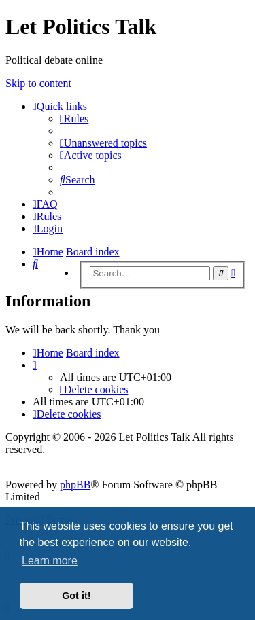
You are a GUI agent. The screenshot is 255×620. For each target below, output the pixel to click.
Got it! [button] (76, 595)
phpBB (75, 484)
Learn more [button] (50, 560)
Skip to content (38, 83)
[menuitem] (74, 118)
